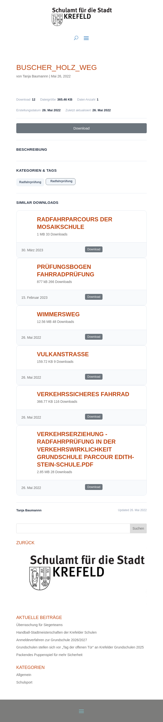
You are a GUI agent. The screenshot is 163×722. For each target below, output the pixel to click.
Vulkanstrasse (63, 354)
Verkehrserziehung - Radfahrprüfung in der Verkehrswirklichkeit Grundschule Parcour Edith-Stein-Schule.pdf (85, 449)
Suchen (138, 528)
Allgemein (23, 675)
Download (81, 128)
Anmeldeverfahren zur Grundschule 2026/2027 (51, 640)
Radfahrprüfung (30, 182)
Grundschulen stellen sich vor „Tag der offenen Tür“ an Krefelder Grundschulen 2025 (80, 647)
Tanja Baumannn (35, 76)
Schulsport (24, 682)
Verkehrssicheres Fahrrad (83, 394)
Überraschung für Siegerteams (39, 625)
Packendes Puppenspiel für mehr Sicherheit (49, 655)
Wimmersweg (58, 314)
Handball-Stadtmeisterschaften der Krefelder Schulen (56, 632)
